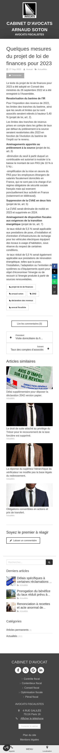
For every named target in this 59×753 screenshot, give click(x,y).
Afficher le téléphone (32, 718)
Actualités (11, 636)
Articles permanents (17, 629)
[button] (6, 747)
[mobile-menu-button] (29, 749)
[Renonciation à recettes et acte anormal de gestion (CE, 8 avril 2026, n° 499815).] (11, 607)
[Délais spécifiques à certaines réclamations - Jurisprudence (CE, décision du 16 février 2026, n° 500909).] (11, 581)
